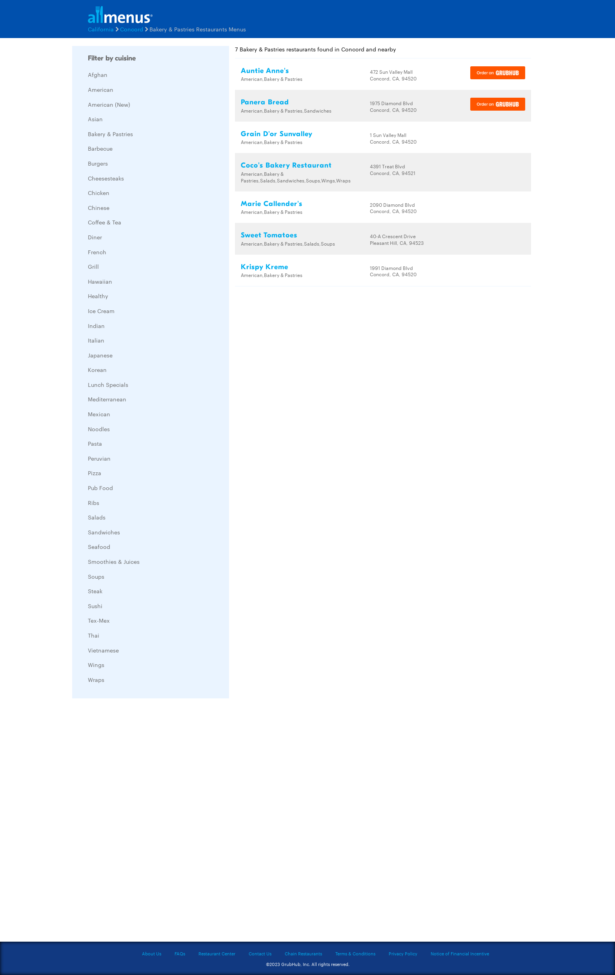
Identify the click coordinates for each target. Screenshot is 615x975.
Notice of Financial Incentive (460, 953)
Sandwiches (104, 532)
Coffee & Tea (104, 222)
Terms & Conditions (355, 953)
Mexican (99, 414)
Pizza (94, 473)
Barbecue (100, 148)
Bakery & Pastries (110, 134)
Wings (96, 665)
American (100, 89)
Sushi (95, 606)
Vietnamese (103, 650)
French (97, 252)
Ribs (93, 503)
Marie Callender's (271, 204)
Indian (96, 326)
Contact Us (260, 953)
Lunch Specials (108, 384)
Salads (97, 517)
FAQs (180, 953)
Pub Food (100, 488)
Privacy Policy (403, 953)
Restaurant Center (216, 953)
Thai (93, 635)
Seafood (99, 546)
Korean (97, 370)
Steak (95, 591)
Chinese (98, 207)
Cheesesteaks (106, 178)
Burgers (98, 163)
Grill (93, 266)
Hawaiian (100, 281)
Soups (96, 576)
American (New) (109, 104)
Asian (95, 119)
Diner (95, 237)
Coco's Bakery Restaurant (286, 165)
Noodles (99, 429)
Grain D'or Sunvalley (277, 134)
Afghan (97, 74)
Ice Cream (101, 311)
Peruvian (99, 458)
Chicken (98, 193)
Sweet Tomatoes (269, 235)
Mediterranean (107, 399)
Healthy (98, 296)
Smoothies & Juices (114, 561)
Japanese (100, 355)
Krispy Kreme (264, 267)
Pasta (95, 443)
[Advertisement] (131, 822)
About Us (151, 953)
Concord (131, 29)
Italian (96, 340)
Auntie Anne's (265, 71)
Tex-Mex (99, 620)
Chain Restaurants (303, 953)
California (101, 29)
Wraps (96, 679)
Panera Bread (265, 102)
